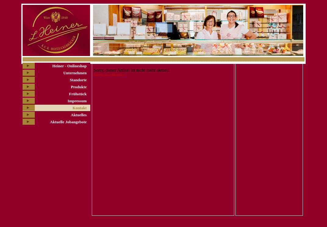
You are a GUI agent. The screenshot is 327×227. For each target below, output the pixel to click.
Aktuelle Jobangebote (68, 122)
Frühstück (78, 94)
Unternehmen (75, 73)
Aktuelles (79, 115)
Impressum (77, 101)
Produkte (79, 87)
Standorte (78, 80)
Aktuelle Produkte (256, 68)
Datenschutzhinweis (109, 75)
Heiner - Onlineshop (69, 66)
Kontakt (80, 108)
